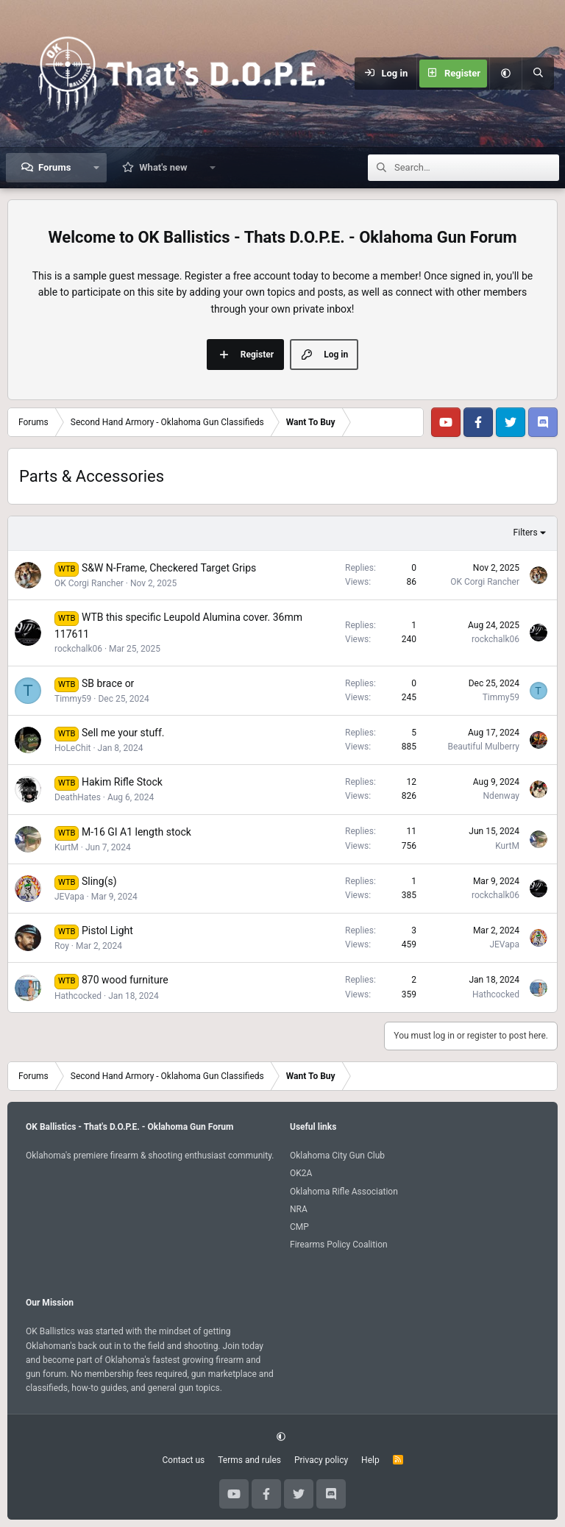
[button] (505, 73)
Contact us (183, 1460)
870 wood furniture (125, 980)
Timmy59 (72, 699)
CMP (299, 1227)
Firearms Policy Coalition (339, 1244)
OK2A (301, 1173)
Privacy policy (321, 1460)
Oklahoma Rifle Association (344, 1191)
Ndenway (501, 796)
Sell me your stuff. (123, 732)
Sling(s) (99, 881)
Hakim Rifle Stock (122, 782)
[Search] (538, 73)
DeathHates (77, 797)
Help (370, 1460)
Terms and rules (249, 1460)
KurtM (66, 847)
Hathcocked (78, 996)
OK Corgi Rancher (89, 583)
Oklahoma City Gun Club (337, 1155)
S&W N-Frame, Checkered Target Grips (169, 568)
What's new (163, 167)
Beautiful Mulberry (483, 746)
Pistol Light (107, 930)
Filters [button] (526, 532)
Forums (54, 167)
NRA (299, 1209)
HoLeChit (72, 748)
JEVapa (69, 896)
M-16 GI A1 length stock (136, 832)
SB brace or (108, 683)
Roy (61, 946)
